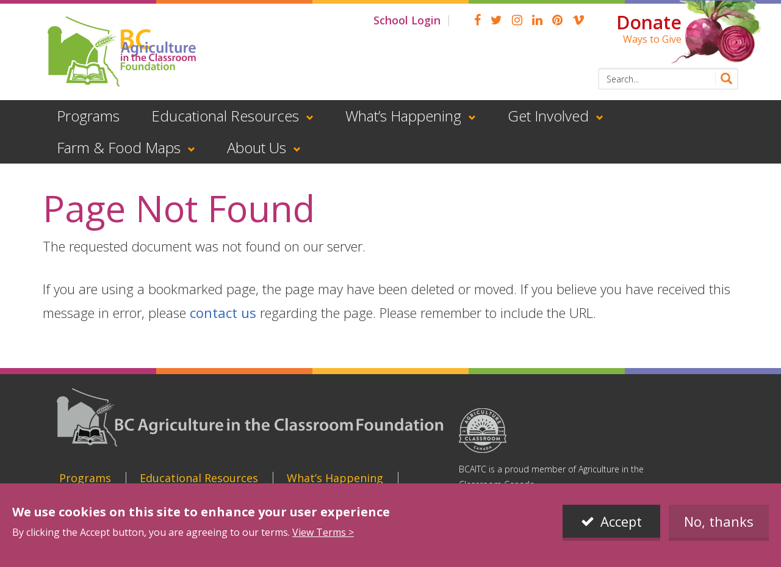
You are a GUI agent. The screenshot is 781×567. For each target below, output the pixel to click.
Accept (621, 521)
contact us (223, 312)
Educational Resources (225, 116)
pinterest (557, 20)
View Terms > (323, 532)
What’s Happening (403, 116)
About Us (256, 147)
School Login (407, 20)
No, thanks (719, 521)
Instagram (517, 20)
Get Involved (548, 116)
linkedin (537, 20)
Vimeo (578, 20)
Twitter (496, 20)
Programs (88, 116)
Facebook (477, 20)
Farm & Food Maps (119, 147)
